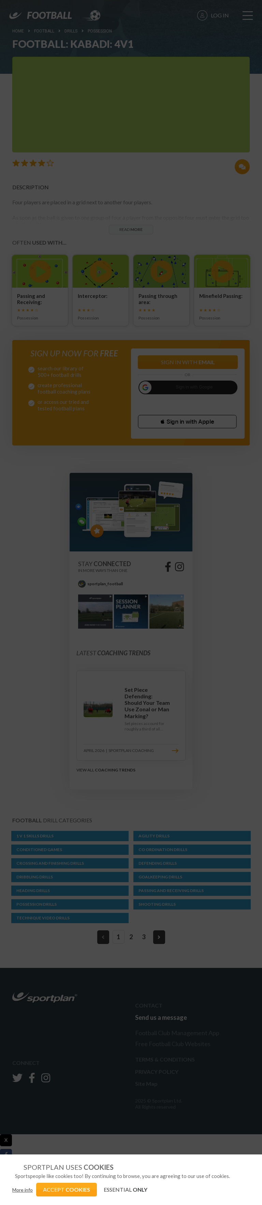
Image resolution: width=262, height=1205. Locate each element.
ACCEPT (66, 1189)
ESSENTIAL (125, 1189)
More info (22, 1190)
